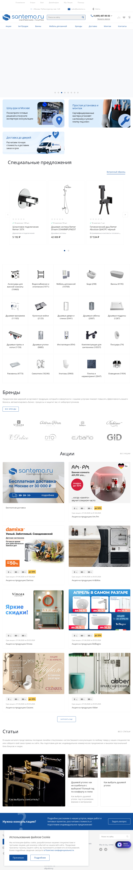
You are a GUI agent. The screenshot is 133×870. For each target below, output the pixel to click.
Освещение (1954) (117, 373)
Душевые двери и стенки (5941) (66, 317)
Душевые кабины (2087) (91, 317)
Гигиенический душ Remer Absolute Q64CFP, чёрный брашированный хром (103, 229)
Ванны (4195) (117, 284)
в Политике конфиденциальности (59, 850)
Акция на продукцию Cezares (19, 707)
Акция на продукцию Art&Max (86, 580)
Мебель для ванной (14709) (66, 285)
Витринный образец (116, 172)
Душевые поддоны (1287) (117, 317)
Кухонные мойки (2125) (40, 317)
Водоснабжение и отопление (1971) (40, 285)
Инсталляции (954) (66, 344)
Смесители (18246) (40, 373)
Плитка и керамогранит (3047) (91, 375)
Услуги (32, 2)
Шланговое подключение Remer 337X (25, 228)
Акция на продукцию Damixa (19, 580)
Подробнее (40, 857)
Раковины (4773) (15, 373)
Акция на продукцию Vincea (19, 644)
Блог (42, 2)
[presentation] (7, 214)
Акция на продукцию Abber (85, 707)
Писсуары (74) (117, 344)
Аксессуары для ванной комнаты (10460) (15, 287)
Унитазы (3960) (66, 373)
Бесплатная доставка (16, 507)
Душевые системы (58, 233)
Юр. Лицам (68, 2)
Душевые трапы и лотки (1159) (15, 346)
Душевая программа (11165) (15, 317)
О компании (20, 2)
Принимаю (18, 857)
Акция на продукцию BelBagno (86, 644)
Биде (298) (91, 284)
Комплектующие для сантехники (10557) (91, 346)
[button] (55, 92)
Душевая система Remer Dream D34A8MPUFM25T (63, 228)
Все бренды (10, 409)
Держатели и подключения (23, 233)
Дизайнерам (54, 2)
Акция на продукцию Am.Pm (85, 516)
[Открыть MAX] (123, 844)
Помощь (81, 2)
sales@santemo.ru (78, 9)
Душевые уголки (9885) (41, 346)
